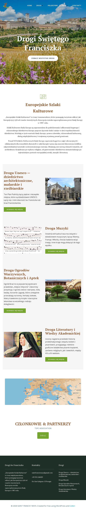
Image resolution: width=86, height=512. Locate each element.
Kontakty (76, 5)
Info (65, 5)
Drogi (39, 5)
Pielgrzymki (53, 5)
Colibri (72, 506)
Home (29, 5)
